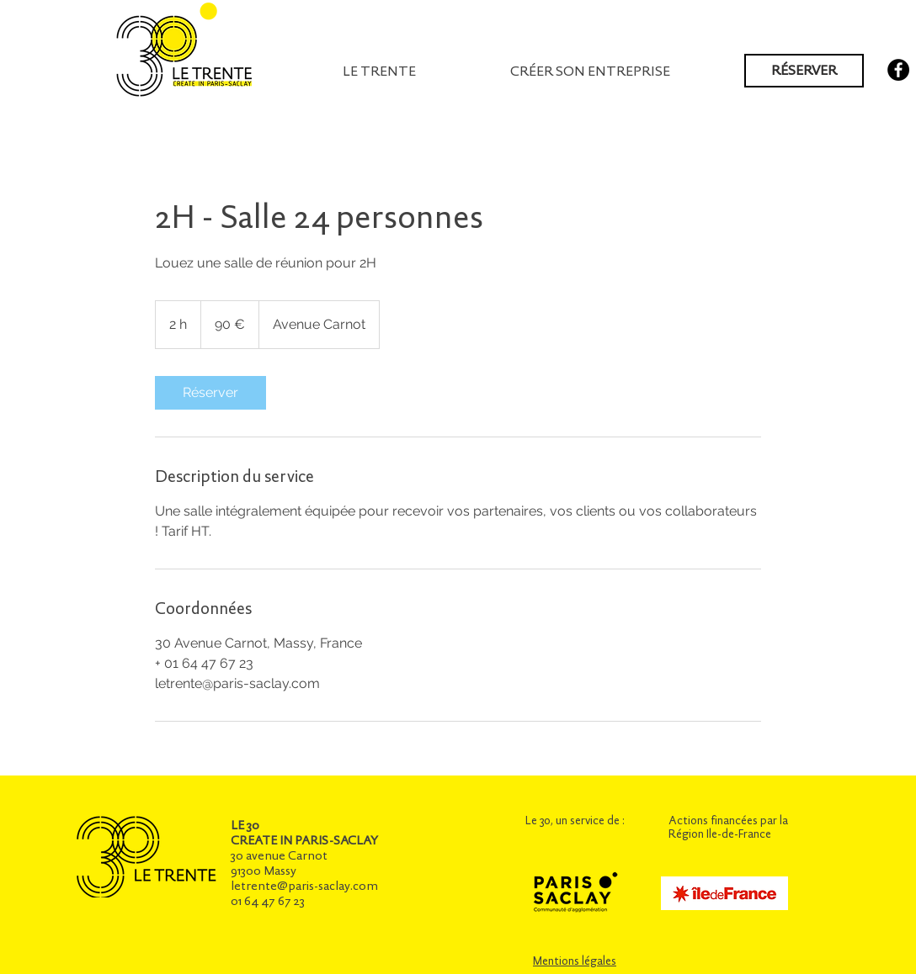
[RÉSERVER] (804, 70)
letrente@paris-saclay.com (304, 885)
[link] (210, 393)
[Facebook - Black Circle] (898, 70)
